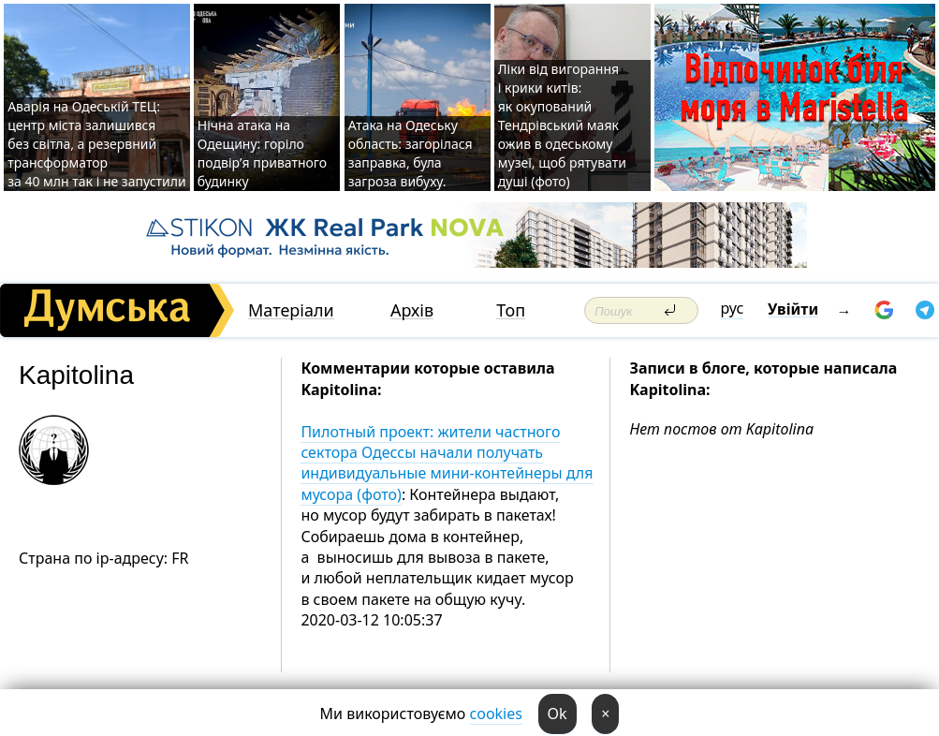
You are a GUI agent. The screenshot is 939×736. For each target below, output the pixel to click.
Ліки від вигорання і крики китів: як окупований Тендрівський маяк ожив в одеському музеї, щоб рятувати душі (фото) (562, 125)
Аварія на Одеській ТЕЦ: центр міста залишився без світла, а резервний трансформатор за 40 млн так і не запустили (96, 143)
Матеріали (291, 310)
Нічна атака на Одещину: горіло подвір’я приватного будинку (262, 153)
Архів (411, 310)
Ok (557, 713)
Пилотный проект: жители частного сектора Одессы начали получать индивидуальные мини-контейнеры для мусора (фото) (447, 463)
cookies (496, 713)
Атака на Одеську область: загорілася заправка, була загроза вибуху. (410, 153)
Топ (510, 310)
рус (732, 308)
